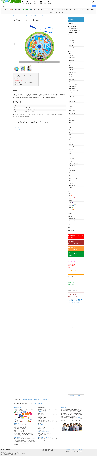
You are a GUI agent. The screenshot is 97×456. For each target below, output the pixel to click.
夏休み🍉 (71, 207)
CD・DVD (72, 9)
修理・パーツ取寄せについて (44, 431)
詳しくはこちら (39, 404)
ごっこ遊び (71, 55)
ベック (70, 156)
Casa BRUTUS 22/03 (73, 32)
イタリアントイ (72, 96)
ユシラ (70, 168)
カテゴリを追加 (71, 230)
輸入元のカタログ (72, 218)
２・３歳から (31, 15)
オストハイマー (72, 101)
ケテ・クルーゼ (72, 113)
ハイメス (70, 137)
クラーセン (71, 183)
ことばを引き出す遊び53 (73, 28)
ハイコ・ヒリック (72, 185)
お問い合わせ (80, 449)
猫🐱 (70, 198)
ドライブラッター (72, 130)
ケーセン (70, 111)
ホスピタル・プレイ (72, 86)
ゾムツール (71, 129)
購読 (84, 449)
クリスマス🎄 (71, 210)
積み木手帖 (71, 222)
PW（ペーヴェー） (72, 160)
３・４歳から (71, 43)
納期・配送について (18, 437)
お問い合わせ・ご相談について (45, 437)
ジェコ (70, 122)
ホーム (4, 9)
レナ (70, 173)
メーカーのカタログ (72, 220)
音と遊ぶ (70, 74)
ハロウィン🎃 (71, 209)
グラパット (71, 106)
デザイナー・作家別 (72, 178)
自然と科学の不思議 (72, 79)
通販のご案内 (18, 399)
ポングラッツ (71, 161)
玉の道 (70, 65)
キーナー (70, 103)
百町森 (70, 142)
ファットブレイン (72, 146)
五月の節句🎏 (71, 205)
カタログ (70, 216)
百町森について (37, 399)
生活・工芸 (58, 9)
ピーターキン (71, 144)
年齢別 (26, 15)
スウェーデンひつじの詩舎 (74, 123)
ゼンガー (70, 127)
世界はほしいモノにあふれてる (74, 30)
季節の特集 (39, 9)
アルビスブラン (72, 92)
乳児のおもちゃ (72, 53)
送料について (17, 423)
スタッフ (79, 417)
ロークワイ (71, 175)
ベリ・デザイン (72, 158)
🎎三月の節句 (18, 9)
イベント (87, 9)
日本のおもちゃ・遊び (73, 84)
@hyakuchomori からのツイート (75, 395)
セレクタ (70, 125)
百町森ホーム (15, 15)
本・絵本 (52, 9)
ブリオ (70, 151)
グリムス (70, 108)
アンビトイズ (71, 94)
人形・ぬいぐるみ (72, 57)
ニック (70, 134)
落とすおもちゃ (72, 81)
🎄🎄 (25, 9)
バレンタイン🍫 (72, 197)
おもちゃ (46, 9)
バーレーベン (71, 141)
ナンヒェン (71, 132)
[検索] (7, 6)
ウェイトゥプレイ (72, 98)
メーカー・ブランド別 (73, 90)
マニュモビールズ (72, 165)
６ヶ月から (71, 38)
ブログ (92, 9)
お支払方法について (18, 407)
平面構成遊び (71, 67)
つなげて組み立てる (72, 69)
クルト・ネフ (71, 182)
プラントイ (71, 153)
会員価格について (42, 411)
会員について (46, 399)
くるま (70, 62)
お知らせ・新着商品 (27, 399)
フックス (70, 148)
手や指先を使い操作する (40, 15)
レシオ (70, 172)
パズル (70, 77)
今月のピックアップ (72, 26)
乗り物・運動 (65, 9)
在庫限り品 (70, 23)
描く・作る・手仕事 (72, 72)
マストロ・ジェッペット (73, 163)
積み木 (70, 64)
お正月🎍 (71, 193)
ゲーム (70, 76)
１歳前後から (71, 40)
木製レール (71, 58)
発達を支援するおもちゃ (73, 88)
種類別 (69, 51)
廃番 (69, 227)
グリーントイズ (72, 110)
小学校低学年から (72, 47)
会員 (82, 9)
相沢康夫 (70, 180)
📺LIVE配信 (32, 9)
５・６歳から (71, 45)
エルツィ (70, 99)
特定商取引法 (68, 449)
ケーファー (71, 115)
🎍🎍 (10, 9)
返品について (41, 424)
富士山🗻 (71, 200)
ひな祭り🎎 (71, 202)
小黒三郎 (70, 187)
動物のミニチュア (72, 60)
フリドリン (71, 149)
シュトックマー (72, 118)
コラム (78, 9)
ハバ (16, 130)
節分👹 (70, 195)
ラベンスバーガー (72, 170)
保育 (51, 12)
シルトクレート (72, 120)
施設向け (70, 213)
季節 (69, 191)
